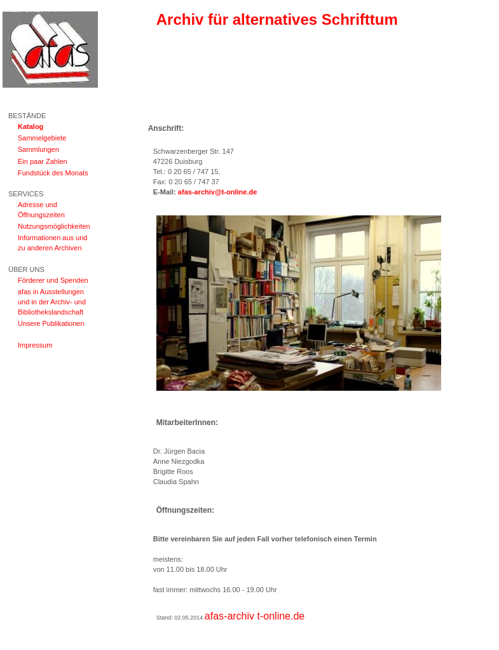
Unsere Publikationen (51, 323)
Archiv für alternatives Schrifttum (277, 19)
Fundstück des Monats (53, 173)
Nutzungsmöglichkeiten (54, 226)
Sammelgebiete (42, 138)
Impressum (35, 345)
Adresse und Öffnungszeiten (41, 210)
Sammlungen (38, 149)
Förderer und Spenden (53, 280)
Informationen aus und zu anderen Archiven (52, 243)
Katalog (30, 126)
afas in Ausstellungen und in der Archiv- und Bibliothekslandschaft (52, 302)
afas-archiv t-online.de (254, 616)
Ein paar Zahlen (42, 161)
